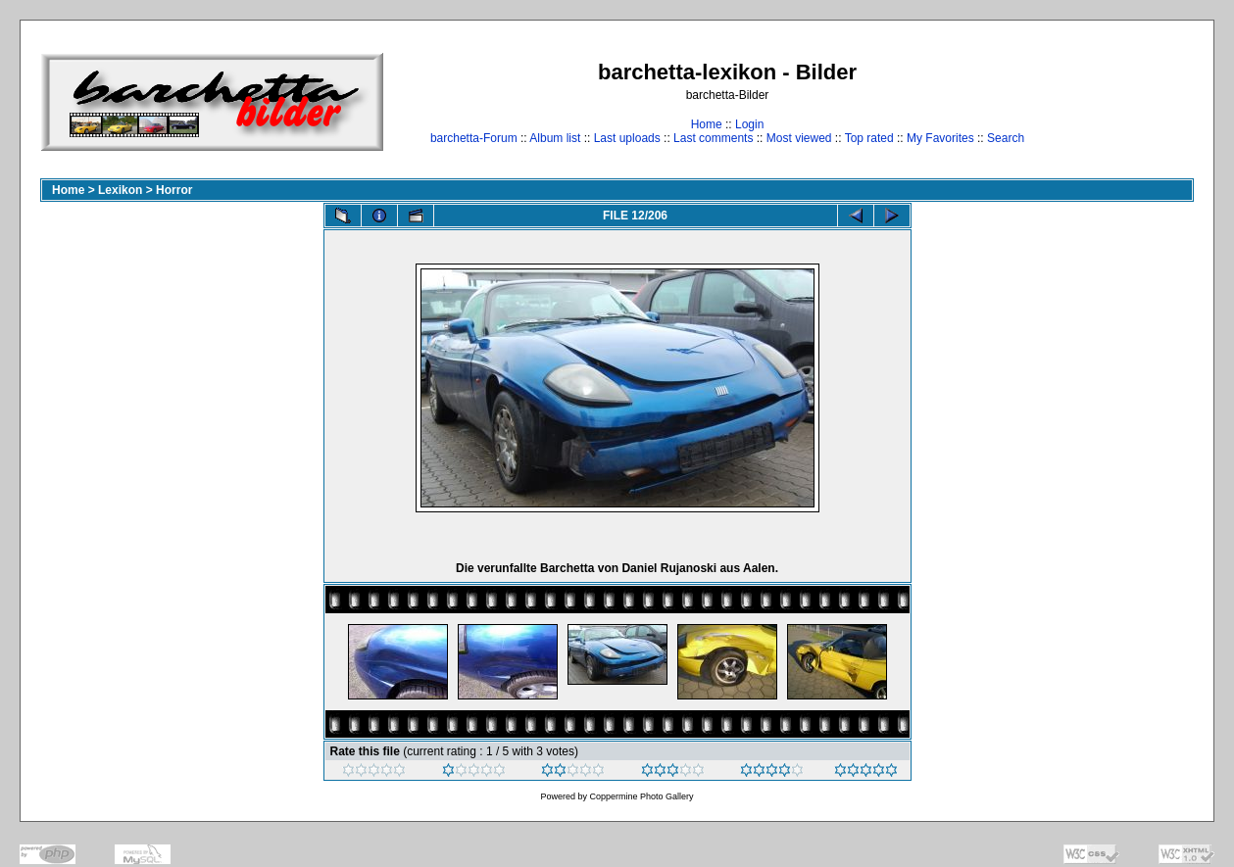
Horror (174, 190)
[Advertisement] (1132, 101)
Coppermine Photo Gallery (641, 796)
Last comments (713, 138)
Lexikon (120, 190)
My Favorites (940, 138)
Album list (554, 138)
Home (706, 124)
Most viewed (799, 138)
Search (1005, 138)
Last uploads (627, 138)
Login (749, 124)
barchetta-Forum (474, 138)
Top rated (869, 138)
